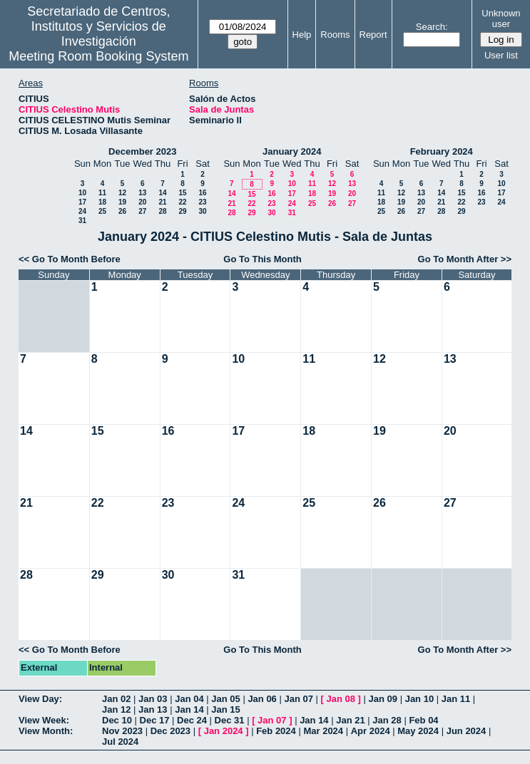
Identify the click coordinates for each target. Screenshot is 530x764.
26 (122, 211)
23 (202, 202)
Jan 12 (116, 709)
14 (162, 193)
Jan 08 (341, 698)
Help (302, 34)
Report (373, 34)
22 (182, 202)
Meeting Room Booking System (98, 56)
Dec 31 (230, 720)
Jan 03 (152, 698)
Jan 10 (419, 698)
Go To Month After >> (464, 259)
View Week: (44, 720)
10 (82, 193)
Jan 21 (350, 720)
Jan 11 (456, 698)
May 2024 (418, 731)
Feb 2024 (276, 731)
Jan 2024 (223, 731)
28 (162, 211)
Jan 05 (225, 698)
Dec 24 (192, 720)
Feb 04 (423, 720)
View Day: (40, 698)
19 (122, 202)
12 (122, 193)
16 (202, 193)
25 (102, 211)
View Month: (46, 731)
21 (162, 202)
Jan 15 (225, 709)
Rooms (335, 34)
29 (182, 211)
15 (182, 193)
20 (142, 202)
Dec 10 (117, 720)
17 (82, 202)
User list (501, 55)
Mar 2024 (323, 731)
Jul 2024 (120, 741)
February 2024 (441, 151)
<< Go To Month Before (70, 259)
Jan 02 (116, 698)
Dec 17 (155, 720)
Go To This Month (262, 259)
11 (102, 193)
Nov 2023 (122, 731)
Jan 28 (386, 720)
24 (82, 211)
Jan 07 (298, 698)
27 (142, 211)
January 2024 (292, 151)
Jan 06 (262, 698)
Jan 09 (383, 698)
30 (202, 211)
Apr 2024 (370, 731)
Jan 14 (189, 709)
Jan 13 (152, 709)
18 (102, 202)
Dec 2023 (170, 731)
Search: (432, 26)
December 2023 (142, 151)
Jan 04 (189, 698)
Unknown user (500, 18)
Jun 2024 (466, 731)
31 (82, 220)
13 (142, 193)
